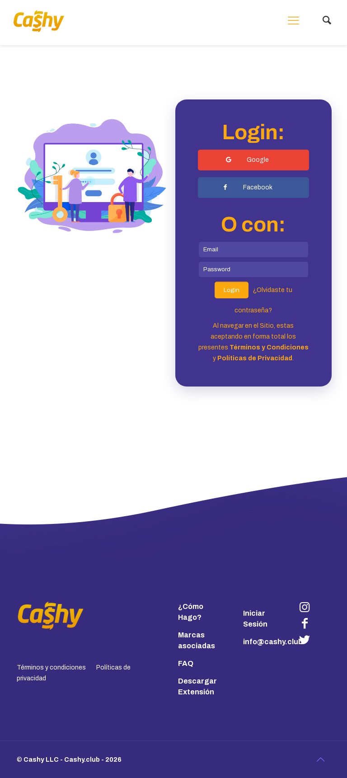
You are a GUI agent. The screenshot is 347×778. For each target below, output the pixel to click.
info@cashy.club (273, 642)
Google (247, 159)
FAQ (185, 663)
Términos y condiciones (51, 667)
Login (231, 290)
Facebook (247, 187)
